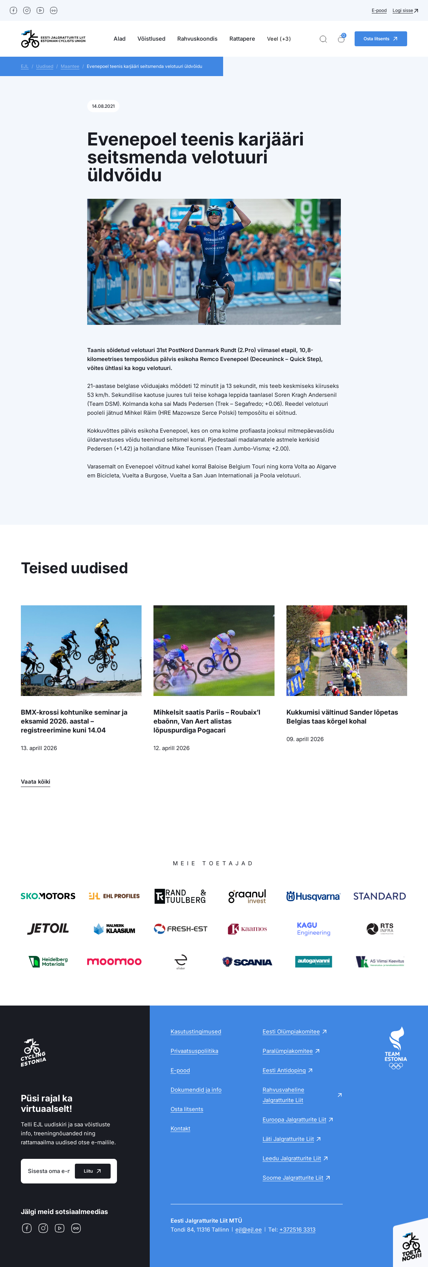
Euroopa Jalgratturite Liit (294, 1119)
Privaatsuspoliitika (194, 1050)
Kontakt (180, 1128)
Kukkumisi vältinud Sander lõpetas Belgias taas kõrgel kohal (342, 716)
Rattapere (242, 38)
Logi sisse (403, 10)
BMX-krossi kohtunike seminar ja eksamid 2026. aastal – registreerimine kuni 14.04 (74, 721)
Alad (120, 38)
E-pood (379, 10)
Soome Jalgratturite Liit (293, 1177)
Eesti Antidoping (284, 1070)
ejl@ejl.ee (248, 1229)
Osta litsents (187, 1109)
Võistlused (151, 38)
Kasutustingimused (196, 1031)
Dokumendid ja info (196, 1089)
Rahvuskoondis (197, 38)
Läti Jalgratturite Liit (288, 1138)
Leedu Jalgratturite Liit (292, 1158)
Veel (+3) (279, 38)
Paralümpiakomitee (288, 1050)
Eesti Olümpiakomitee (291, 1031)
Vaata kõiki (35, 781)
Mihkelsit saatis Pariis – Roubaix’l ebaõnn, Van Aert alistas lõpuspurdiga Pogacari (206, 721)
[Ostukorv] (341, 39)
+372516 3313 (297, 1229)
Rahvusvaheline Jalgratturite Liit (283, 1095)
